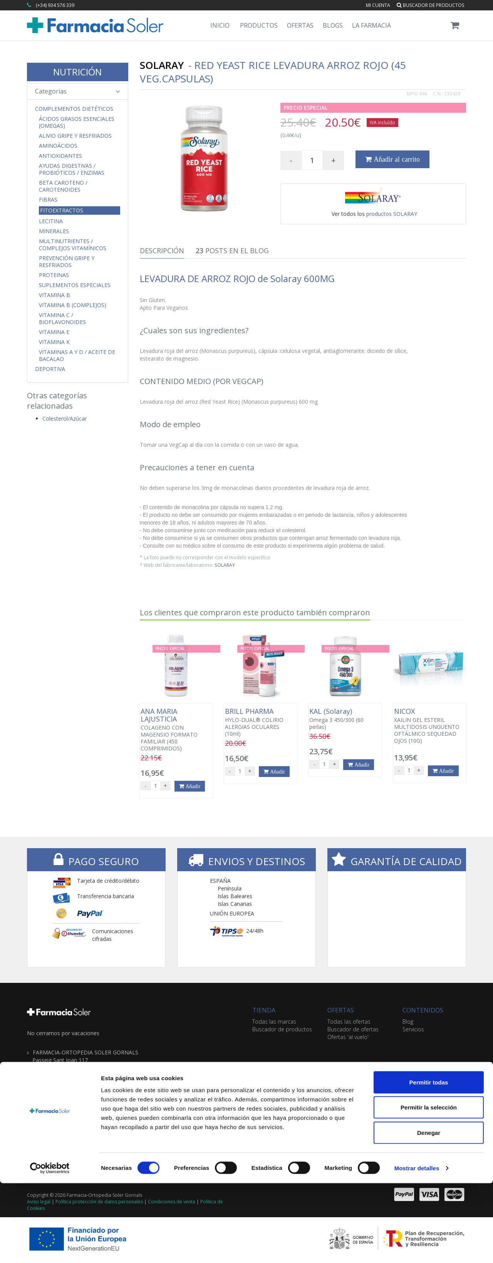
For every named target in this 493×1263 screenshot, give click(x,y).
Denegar (428, 1212)
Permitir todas (428, 1162)
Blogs (333, 25)
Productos (259, 25)
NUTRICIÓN (77, 71)
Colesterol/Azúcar (64, 418)
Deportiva (50, 369)
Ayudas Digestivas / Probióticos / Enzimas (71, 169)
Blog (407, 1021)
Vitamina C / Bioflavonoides (62, 319)
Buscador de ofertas (353, 1029)
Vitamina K (54, 342)
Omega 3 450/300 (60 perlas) (345, 718)
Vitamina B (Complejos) (72, 305)
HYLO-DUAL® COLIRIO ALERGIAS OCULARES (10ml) (260, 722)
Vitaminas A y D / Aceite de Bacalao (77, 356)
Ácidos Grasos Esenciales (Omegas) (76, 122)
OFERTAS (340, 1010)
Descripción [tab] (162, 250)
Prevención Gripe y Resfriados (66, 262)
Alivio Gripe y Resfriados (75, 135)
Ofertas (300, 25)
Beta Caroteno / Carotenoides (63, 186)
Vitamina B (54, 295)
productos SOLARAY (391, 213)
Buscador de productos (430, 5)
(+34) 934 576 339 (55, 5)
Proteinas (54, 275)
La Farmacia (371, 25)
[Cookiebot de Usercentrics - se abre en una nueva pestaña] (50, 1248)
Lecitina (51, 221)
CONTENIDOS (422, 1010)
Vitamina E (54, 332)
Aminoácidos (58, 145)
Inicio (220, 25)
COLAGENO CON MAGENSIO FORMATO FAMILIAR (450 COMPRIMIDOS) (176, 729)
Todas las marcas (274, 1021)
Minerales (54, 231)
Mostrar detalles (416, 1248)
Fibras (48, 199)
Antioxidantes (60, 155)
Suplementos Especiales (75, 285)
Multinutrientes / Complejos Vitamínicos (72, 245)
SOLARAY (225, 565)
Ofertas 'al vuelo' (348, 1037)
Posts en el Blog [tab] (232, 250)
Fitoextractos (61, 210)
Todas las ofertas (349, 1021)
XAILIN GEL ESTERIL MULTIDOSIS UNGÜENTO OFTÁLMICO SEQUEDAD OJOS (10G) (429, 725)
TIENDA (263, 1010)
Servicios (413, 1029)
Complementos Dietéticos (74, 108)
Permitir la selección (429, 1187)
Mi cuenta (378, 5)
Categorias (77, 91)
